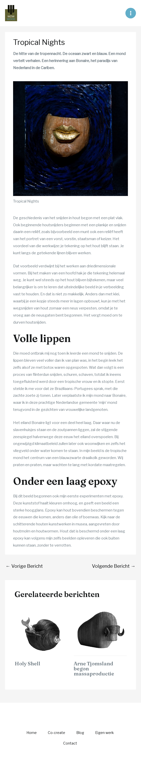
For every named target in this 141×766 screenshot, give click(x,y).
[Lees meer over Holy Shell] (41, 630)
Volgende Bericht (113, 566)
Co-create (56, 732)
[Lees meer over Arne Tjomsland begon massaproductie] (100, 630)
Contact (70, 743)
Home (31, 732)
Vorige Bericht (24, 566)
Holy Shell (27, 663)
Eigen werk (104, 732)
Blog (80, 732)
